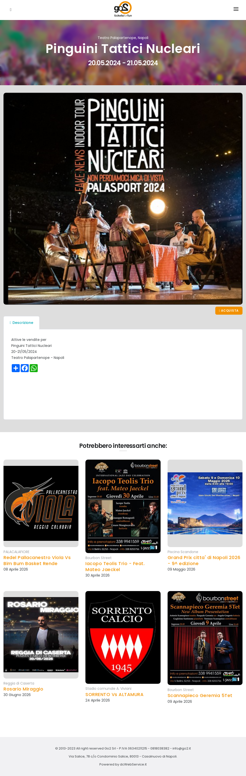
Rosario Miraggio (23, 689)
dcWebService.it (133, 764)
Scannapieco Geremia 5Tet (200, 695)
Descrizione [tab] (21, 322)
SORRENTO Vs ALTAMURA (114, 694)
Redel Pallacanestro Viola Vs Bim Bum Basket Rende (37, 560)
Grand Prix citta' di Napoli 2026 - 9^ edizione (204, 560)
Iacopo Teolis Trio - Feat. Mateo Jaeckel (115, 566)
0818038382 (159, 748)
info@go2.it (182, 748)
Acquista (229, 310)
